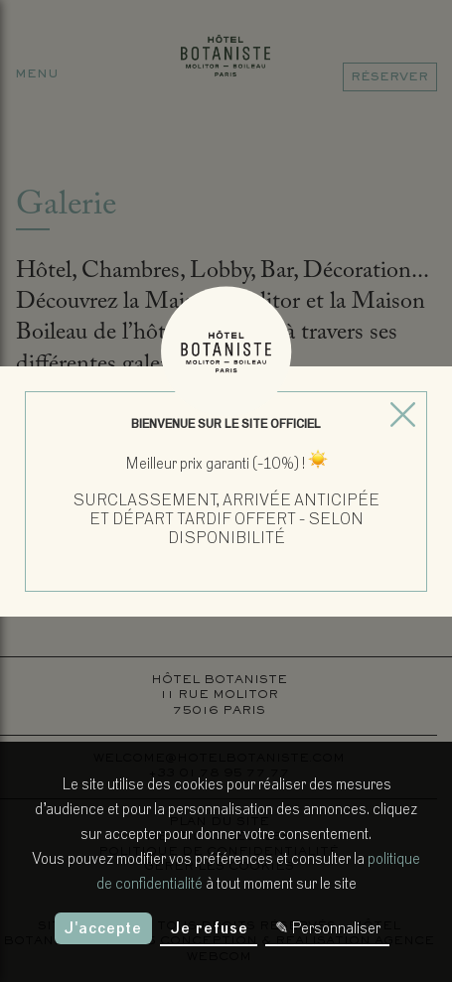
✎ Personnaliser (327, 928)
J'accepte (103, 928)
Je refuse (209, 928)
